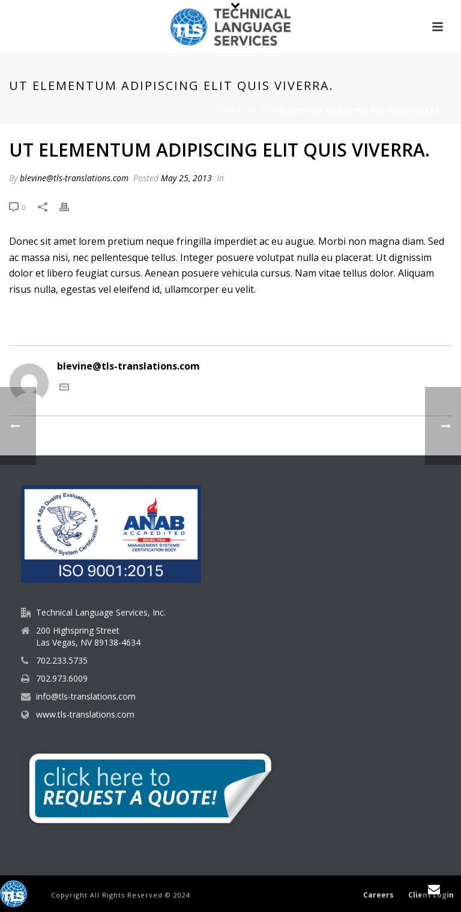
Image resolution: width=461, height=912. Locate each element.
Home (225, 111)
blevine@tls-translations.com (74, 178)
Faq (251, 111)
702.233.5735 (62, 660)
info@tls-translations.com (86, 696)
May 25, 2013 (186, 178)
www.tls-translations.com (85, 714)
